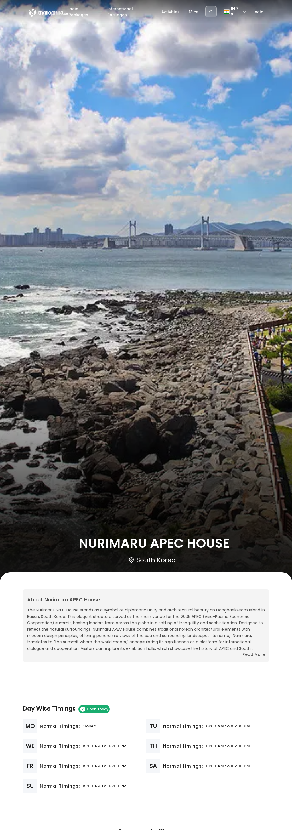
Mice (193, 11)
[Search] (211, 11)
